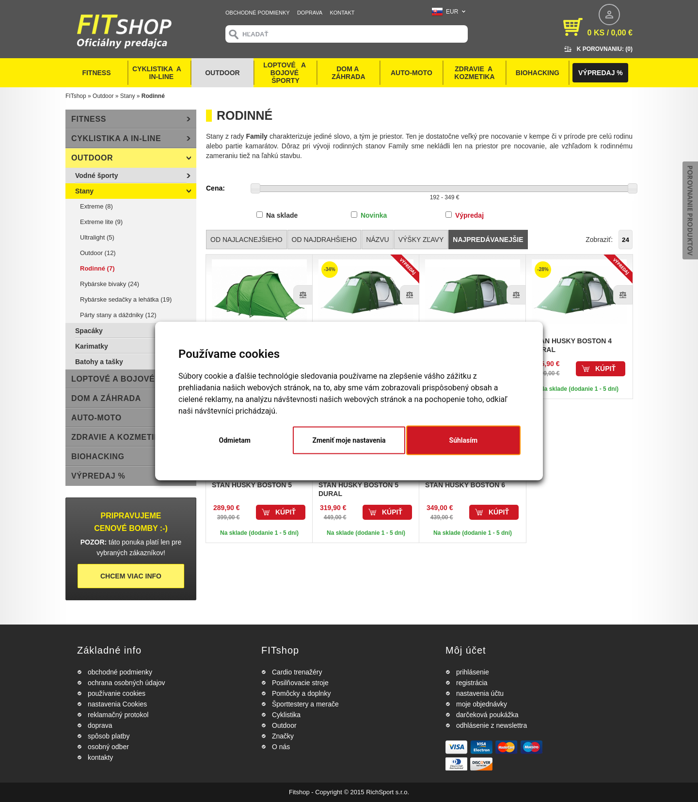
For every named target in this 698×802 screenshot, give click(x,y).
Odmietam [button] (235, 440)
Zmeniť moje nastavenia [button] (348, 440)
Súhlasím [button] (463, 440)
